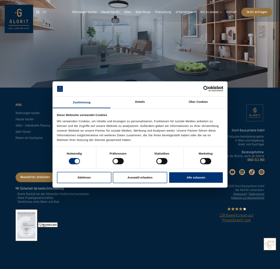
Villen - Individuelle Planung (33, 125)
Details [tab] (140, 101)
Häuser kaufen (25, 119)
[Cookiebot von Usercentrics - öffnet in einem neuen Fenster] (206, 89)
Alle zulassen (196, 177)
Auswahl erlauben (140, 177)
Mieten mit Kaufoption (29, 138)
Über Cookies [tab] (198, 101)
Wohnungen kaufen (28, 113)
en (45, 12)
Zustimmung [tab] (82, 102)
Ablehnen (84, 177)
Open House (23, 132)
